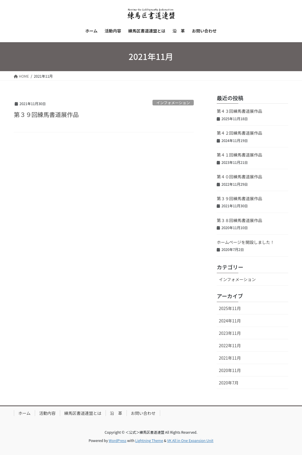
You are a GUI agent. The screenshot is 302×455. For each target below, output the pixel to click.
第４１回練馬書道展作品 (239, 155)
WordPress (118, 440)
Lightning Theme (149, 440)
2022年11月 (230, 345)
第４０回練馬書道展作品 (239, 177)
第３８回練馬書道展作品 (239, 220)
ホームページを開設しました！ (245, 242)
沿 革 (116, 413)
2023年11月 (230, 333)
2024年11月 (230, 321)
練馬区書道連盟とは (82, 413)
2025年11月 (230, 308)
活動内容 (47, 413)
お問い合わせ (143, 413)
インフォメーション (173, 102)
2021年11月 (230, 358)
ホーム (24, 413)
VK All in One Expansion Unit (190, 440)
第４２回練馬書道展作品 (239, 133)
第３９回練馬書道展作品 (46, 114)
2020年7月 (229, 383)
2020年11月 (230, 370)
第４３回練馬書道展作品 (239, 111)
